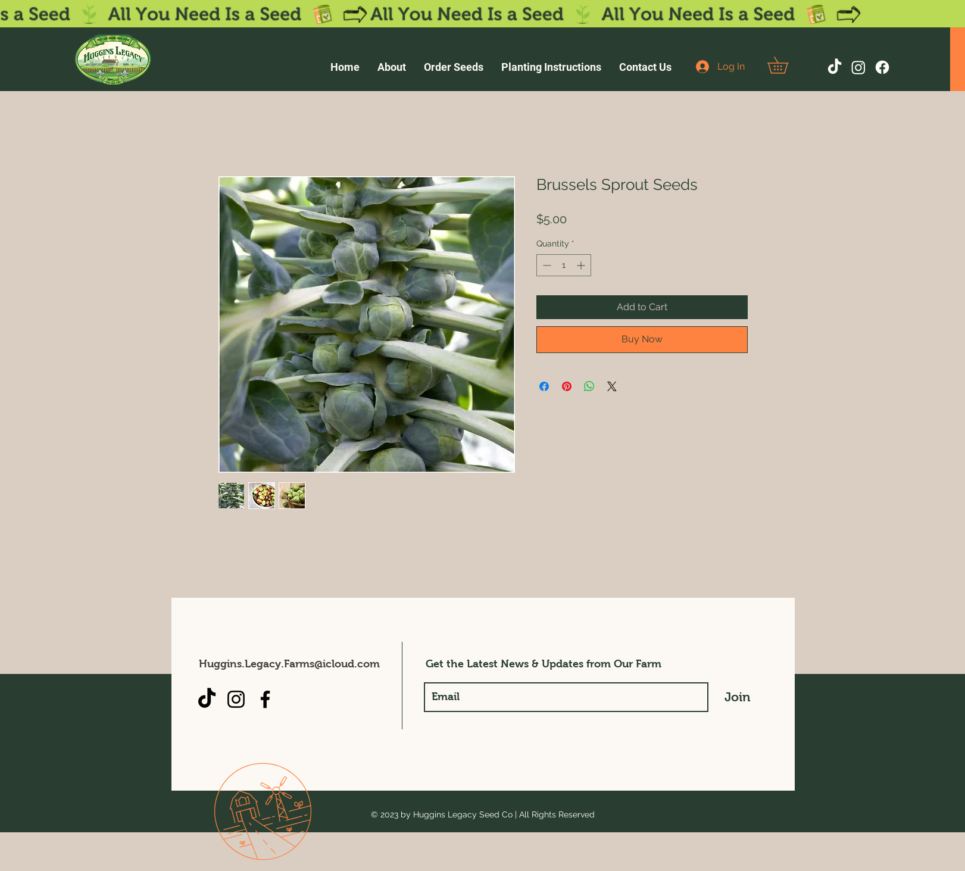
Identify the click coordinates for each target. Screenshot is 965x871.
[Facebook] (882, 67)
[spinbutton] (563, 265)
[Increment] (581, 265)
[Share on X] (612, 386)
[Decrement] (545, 265)
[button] (785, 65)
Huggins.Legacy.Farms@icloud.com (289, 664)
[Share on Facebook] (544, 386)
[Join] (737, 697)
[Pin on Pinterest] (567, 386)
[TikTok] (835, 67)
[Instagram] (858, 67)
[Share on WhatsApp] (589, 386)
